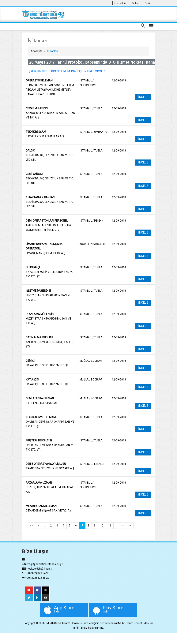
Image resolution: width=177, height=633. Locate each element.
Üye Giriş (120, 3)
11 (109, 525)
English (148, 3)
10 (101, 525)
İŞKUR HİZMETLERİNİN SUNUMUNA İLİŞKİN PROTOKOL (67, 71)
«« (31, 525)
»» (129, 525)
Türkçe (135, 3)
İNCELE (143, 97)
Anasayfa (37, 51)
